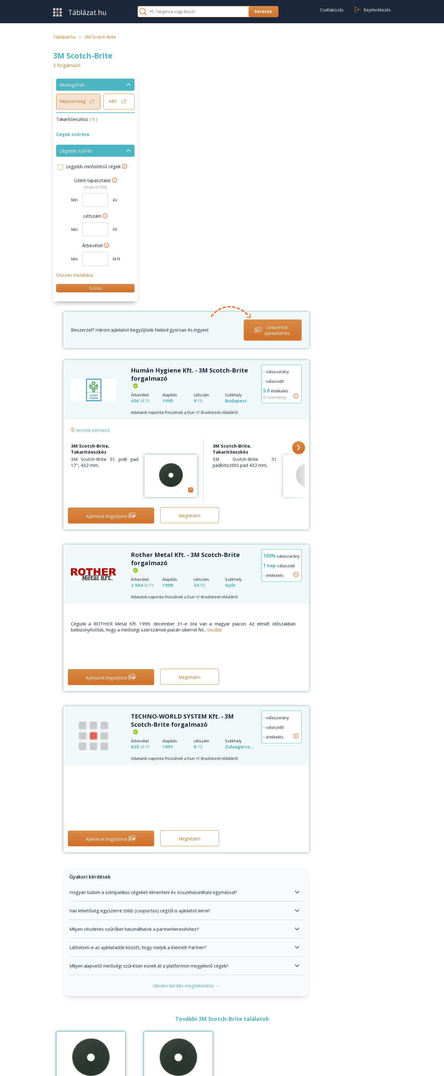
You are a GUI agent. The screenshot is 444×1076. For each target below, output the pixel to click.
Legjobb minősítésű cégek (96, 166)
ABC (119, 101)
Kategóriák (64, 1039)
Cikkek (175, 1039)
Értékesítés (65, 1030)
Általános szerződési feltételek (316, 1021)
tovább (299, 396)
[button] (380, 215)
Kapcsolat (179, 1030)
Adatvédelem (298, 1030)
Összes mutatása (74, 275)
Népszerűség (78, 101)
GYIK (174, 1021)
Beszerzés (64, 1021)
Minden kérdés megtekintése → (269, 752)
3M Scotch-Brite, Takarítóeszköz (174, 216)
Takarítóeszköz (76, 119)
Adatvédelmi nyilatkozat (348, 1065)
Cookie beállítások (303, 1039)
